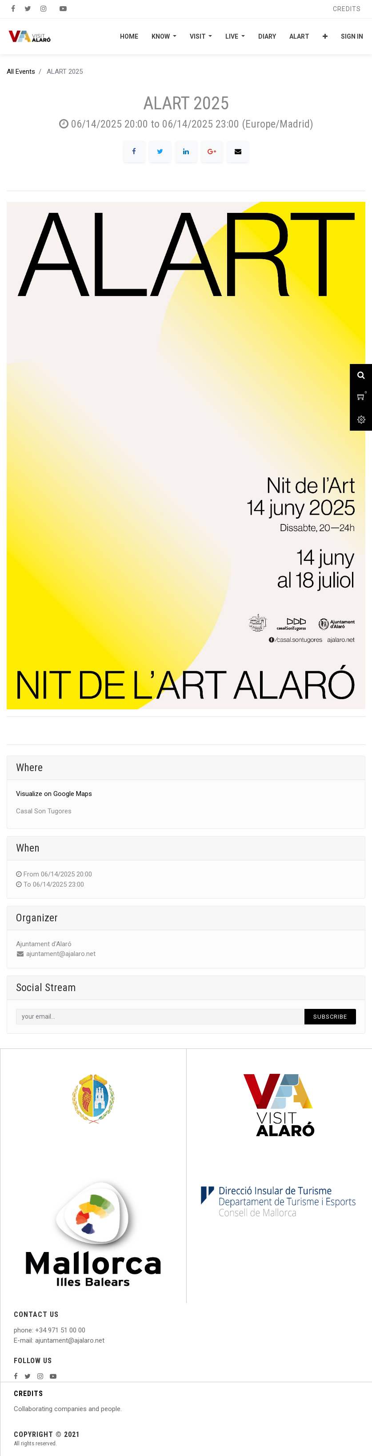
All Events (21, 72)
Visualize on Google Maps (54, 794)
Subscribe (330, 1016)
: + (35, 1330)
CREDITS (28, 1393)
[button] (325, 36)
